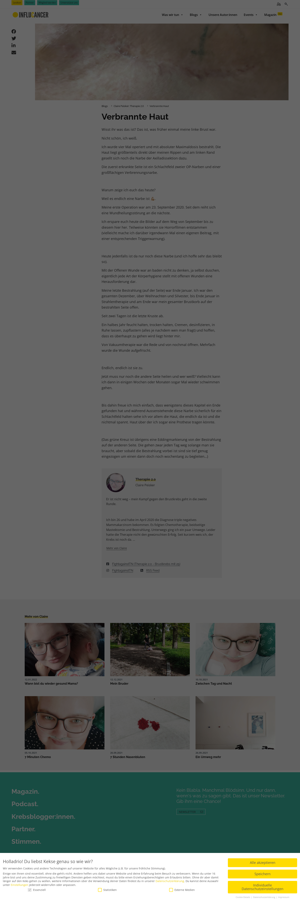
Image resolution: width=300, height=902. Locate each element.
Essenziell (37, 890)
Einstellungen (19, 885)
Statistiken (107, 890)
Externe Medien (182, 890)
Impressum (283, 897)
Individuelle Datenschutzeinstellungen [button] (262, 887)
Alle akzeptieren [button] (262, 862)
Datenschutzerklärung (170, 881)
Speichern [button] (262, 874)
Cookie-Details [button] (243, 897)
